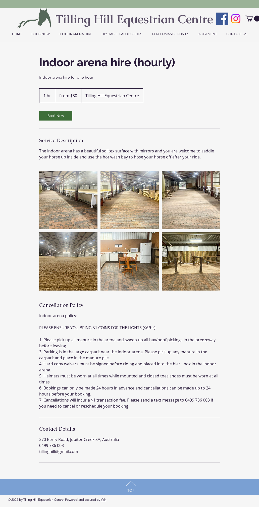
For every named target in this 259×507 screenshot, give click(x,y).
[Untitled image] (68, 200)
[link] (55, 116)
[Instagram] (236, 19)
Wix (103, 499)
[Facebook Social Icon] (222, 19)
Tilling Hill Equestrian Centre (134, 19)
